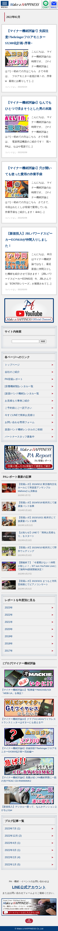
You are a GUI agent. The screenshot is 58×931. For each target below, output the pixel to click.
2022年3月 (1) (12, 850)
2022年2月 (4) (12, 857)
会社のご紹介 (12, 372)
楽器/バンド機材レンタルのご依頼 (24, 429)
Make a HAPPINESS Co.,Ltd (30, 928)
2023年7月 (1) (12, 828)
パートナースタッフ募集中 (19, 436)
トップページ (12, 364)
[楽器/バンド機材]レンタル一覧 (22, 393)
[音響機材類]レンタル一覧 (19, 386)
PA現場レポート (14, 379)
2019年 (9, 636)
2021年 (9, 622)
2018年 (9, 643)
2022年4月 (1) (12, 843)
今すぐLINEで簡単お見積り (20, 415)
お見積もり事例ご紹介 (17, 400)
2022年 (9, 614)
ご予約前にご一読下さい (18, 408)
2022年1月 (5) (12, 864)
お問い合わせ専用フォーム (19, 422)
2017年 (9, 650)
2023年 (9, 607)
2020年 (9, 629)
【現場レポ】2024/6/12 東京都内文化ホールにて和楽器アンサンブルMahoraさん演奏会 (37, 487)
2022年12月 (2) (13, 835)
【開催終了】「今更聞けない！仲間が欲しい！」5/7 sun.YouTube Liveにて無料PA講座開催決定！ (37, 566)
